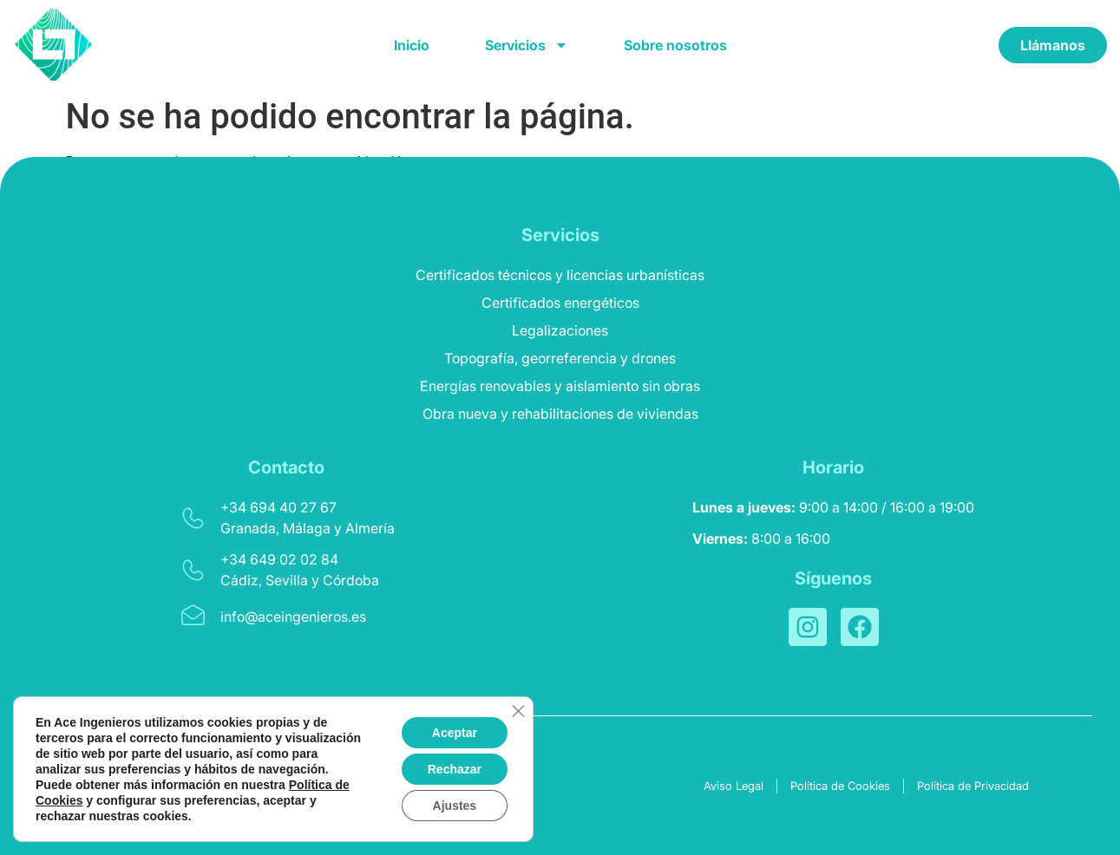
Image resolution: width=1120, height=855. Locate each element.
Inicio (411, 45)
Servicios (526, 45)
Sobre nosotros (675, 45)
